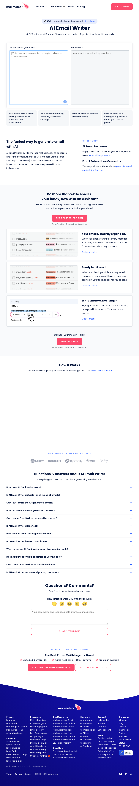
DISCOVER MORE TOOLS (93, 667)
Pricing (81, 6)
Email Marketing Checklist (65, 751)
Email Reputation (14, 761)
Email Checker (13, 748)
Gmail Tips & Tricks (107, 744)
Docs (71, 6)
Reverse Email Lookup (16, 754)
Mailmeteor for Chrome (64, 736)
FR (124, 746)
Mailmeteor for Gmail (63, 720)
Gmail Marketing (38, 749)
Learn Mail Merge (106, 741)
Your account (104, 730)
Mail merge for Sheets (16, 726)
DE (128, 746)
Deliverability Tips (106, 751)
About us (123, 720)
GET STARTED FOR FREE (70, 218)
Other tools (90, 140)
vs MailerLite (86, 723)
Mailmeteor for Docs (62, 730)
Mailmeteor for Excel (62, 733)
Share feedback (69, 631)
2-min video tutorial (101, 370)
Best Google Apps (38, 733)
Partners (123, 736)
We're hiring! (125, 739)
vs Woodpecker (87, 730)
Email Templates (38, 752)
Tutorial (101, 723)
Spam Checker (13, 744)
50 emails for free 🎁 (40, 756)
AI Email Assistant (14, 733)
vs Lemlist (84, 726)
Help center (103, 720)
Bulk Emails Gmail (38, 743)
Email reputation (105, 754)
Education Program (62, 743)
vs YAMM (84, 736)
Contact (102, 726)
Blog (121, 723)
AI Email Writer (13, 741)
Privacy (18, 774)
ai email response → (100, 155)
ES (120, 746)
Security (28, 774)
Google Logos (36, 736)
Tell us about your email (22, 47)
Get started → (89, 252)
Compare (85, 717)
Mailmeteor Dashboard (64, 739)
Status (122, 743)
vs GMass (84, 733)
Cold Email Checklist (62, 754)
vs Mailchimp (86, 720)
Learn (100, 735)
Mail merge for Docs (16, 730)
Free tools (11, 738)
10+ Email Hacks (105, 757)
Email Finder (12, 751)
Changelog (124, 730)
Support (102, 717)
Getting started (105, 738)
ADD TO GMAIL (122, 6)
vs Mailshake (86, 739)
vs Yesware (85, 743)
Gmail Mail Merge (38, 739)
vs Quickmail (86, 746)
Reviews (123, 726)
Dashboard (11, 723)
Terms (9, 774)
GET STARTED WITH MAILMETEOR (51, 667)
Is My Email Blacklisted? (64, 757)
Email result (77, 47)
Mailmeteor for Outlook (64, 723)
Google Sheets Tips (107, 748)
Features (10, 720)
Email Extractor (13, 757)
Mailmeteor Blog (38, 720)
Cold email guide (38, 723)
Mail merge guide (38, 726)
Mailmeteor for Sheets (63, 726)
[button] (40, 6)
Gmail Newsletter (38, 746)
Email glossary (37, 730)
